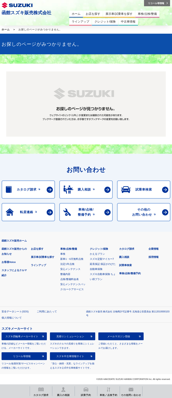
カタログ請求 (126, 248)
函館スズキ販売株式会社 (26, 12)
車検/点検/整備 (68, 248)
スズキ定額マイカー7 (102, 258)
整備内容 (65, 274)
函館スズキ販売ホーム (14, 240)
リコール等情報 (22, 356)
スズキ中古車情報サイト (70, 356)
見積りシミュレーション (70, 336)
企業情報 (153, 248)
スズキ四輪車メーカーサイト (21, 336)
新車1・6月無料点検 (71, 258)
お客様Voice (9, 262)
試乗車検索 (125, 265)
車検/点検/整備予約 (130, 273)
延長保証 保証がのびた (103, 264)
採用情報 (153, 257)
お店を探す (37, 248)
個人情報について (12, 317)
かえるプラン (97, 253)
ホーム (6, 29)
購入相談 (124, 257)
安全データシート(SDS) (15, 311)
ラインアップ (38, 265)
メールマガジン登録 (118, 336)
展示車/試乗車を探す (42, 257)
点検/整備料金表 (69, 279)
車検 (62, 253)
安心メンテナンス (70, 269)
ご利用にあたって (47, 311)
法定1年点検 (67, 264)
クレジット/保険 (99, 248)
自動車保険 (96, 269)
